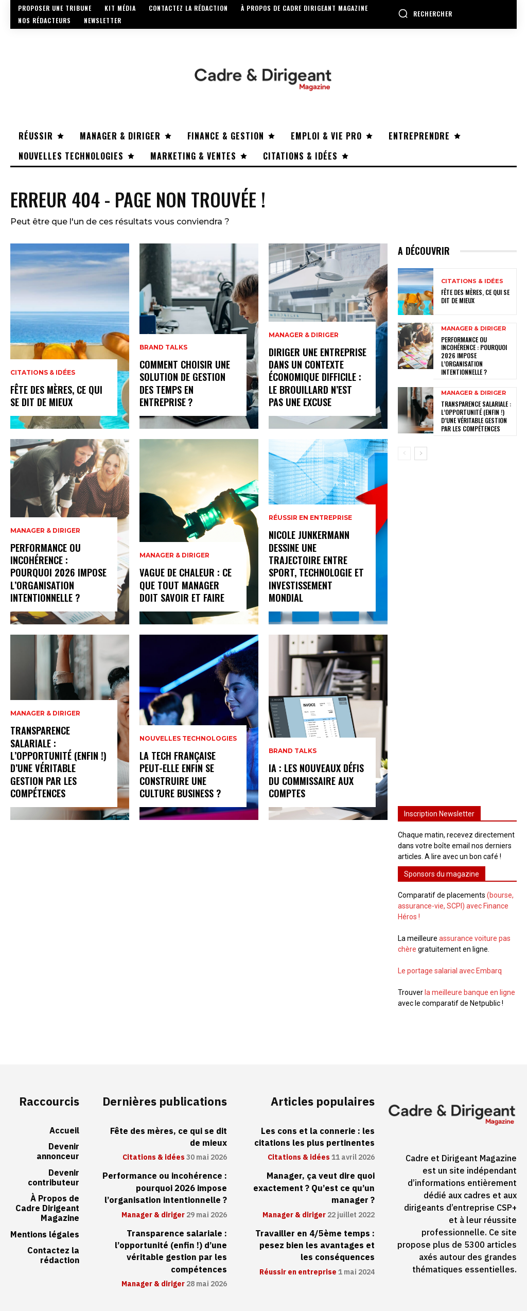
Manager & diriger (45, 533)
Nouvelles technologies (188, 741)
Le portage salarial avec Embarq (450, 970)
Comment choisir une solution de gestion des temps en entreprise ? (184, 384)
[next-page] (420, 453)
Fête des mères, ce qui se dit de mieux (56, 396)
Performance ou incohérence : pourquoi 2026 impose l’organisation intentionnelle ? (57, 574)
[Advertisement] (457, 626)
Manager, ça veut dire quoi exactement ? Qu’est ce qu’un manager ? (315, 1185)
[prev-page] (404, 453)
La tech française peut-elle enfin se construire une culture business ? (179, 775)
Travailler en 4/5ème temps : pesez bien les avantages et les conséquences (316, 1241)
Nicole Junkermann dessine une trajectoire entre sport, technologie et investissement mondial (315, 567)
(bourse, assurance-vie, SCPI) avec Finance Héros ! (456, 905)
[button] (425, 13)
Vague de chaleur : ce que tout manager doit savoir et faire (185, 585)
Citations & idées (42, 374)
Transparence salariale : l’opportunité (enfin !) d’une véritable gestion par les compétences (58, 763)
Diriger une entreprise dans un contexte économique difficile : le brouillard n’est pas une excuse (317, 378)
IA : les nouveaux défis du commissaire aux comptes (316, 781)
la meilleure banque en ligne (470, 992)
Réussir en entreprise (310, 521)
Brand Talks (163, 349)
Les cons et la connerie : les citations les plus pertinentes (315, 1135)
